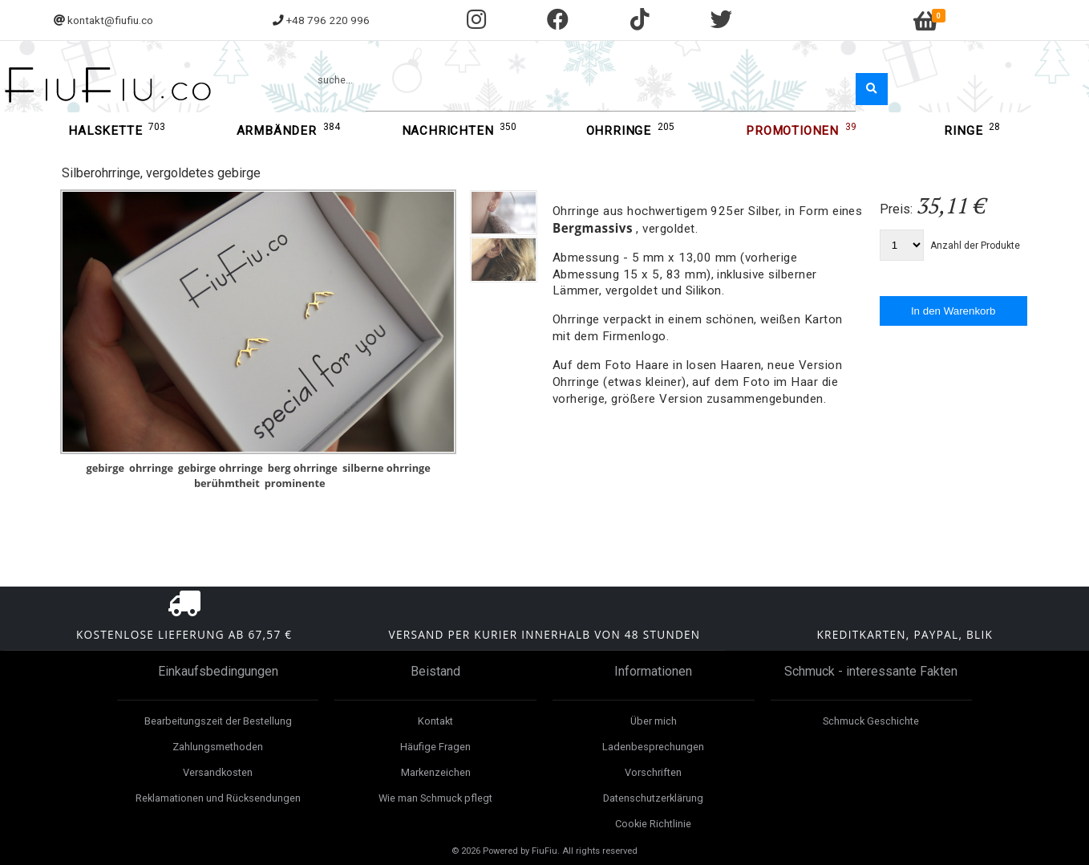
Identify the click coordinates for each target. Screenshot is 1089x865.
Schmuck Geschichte (871, 721)
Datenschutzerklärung (653, 798)
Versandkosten (218, 772)
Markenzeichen (436, 772)
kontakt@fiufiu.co (110, 20)
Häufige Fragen (435, 747)
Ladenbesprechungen (653, 747)
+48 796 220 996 (328, 20)
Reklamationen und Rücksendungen (218, 798)
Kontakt (435, 721)
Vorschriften (653, 772)
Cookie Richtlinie (653, 824)
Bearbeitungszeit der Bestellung (218, 721)
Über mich (653, 721)
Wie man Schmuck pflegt (435, 798)
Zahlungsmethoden (217, 747)
